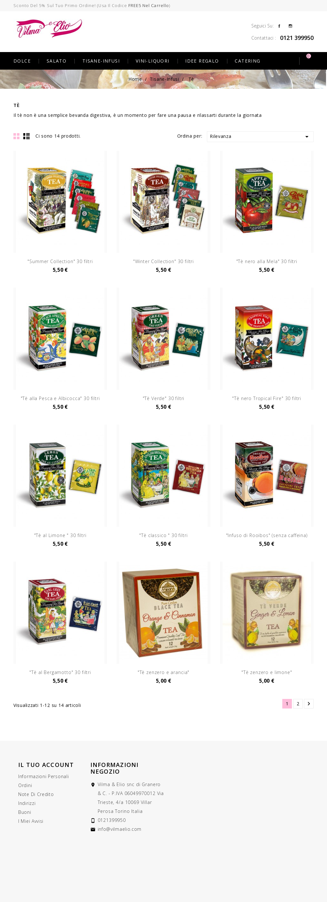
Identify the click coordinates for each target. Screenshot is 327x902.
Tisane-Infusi (101, 61)
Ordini (25, 785)
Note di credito (36, 794)
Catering (247, 61)
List (26, 136)
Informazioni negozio (114, 768)
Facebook (279, 25)
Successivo (308, 703)
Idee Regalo (202, 61)
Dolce (22, 61)
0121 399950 (297, 38)
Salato (56, 61)
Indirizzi (26, 803)
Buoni (24, 812)
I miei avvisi (30, 821)
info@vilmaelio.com (120, 829)
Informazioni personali (43, 776)
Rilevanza (260, 136)
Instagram (290, 25)
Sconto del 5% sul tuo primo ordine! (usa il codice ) (91, 5)
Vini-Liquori (153, 61)
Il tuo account (46, 765)
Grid (16, 136)
